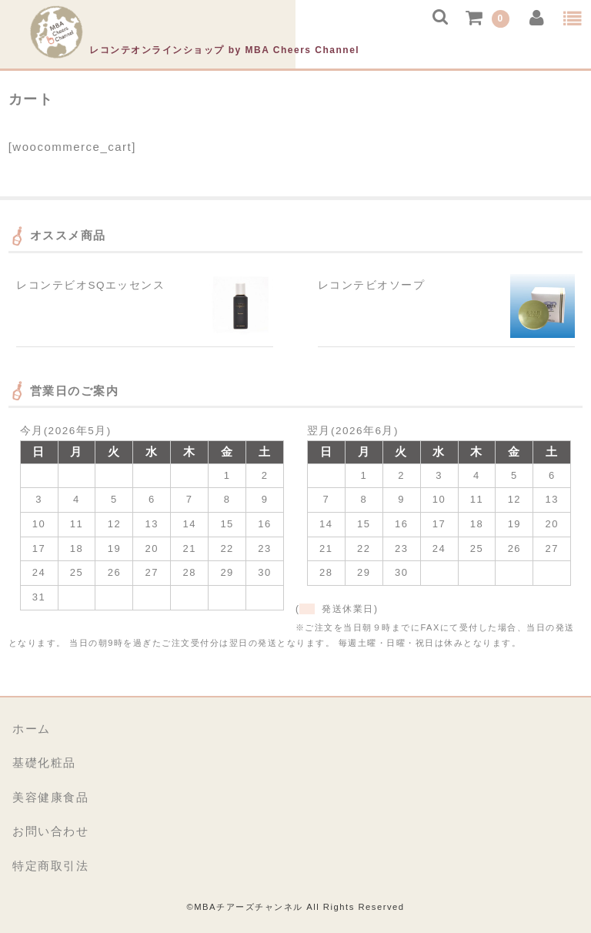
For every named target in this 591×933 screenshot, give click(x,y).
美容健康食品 (50, 797)
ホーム (31, 728)
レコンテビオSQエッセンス (90, 285)
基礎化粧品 (44, 762)
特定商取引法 (50, 865)
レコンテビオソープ (372, 285)
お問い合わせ (50, 831)
